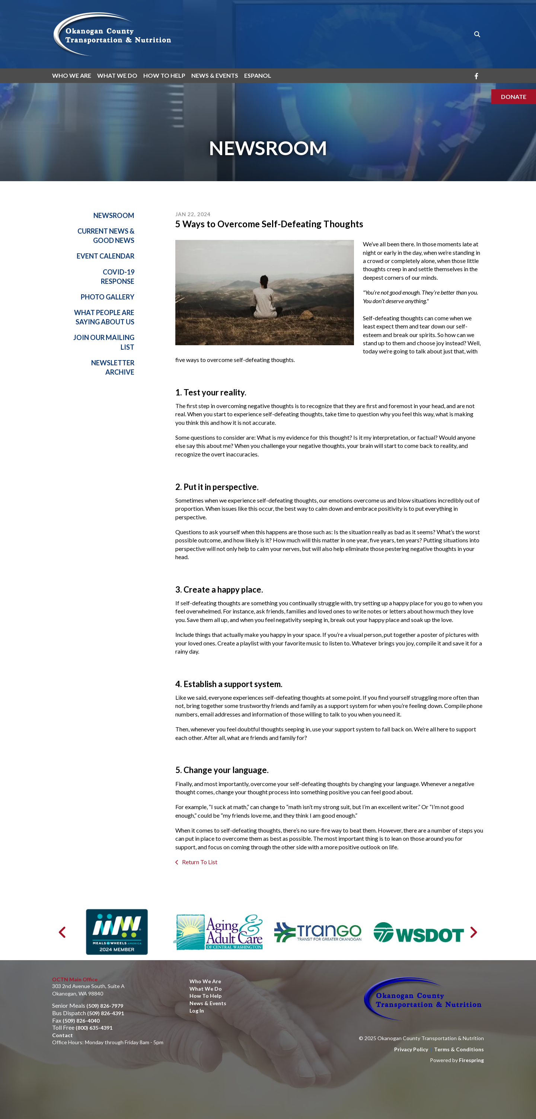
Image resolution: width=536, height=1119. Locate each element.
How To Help (164, 75)
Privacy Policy (411, 1049)
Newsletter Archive (112, 367)
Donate (513, 96)
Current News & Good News (105, 236)
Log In (196, 1010)
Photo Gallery (107, 297)
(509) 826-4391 (105, 1013)
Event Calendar (105, 256)
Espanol (257, 75)
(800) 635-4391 (94, 1028)
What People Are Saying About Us (104, 317)
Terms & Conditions (459, 1049)
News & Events (214, 75)
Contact (62, 1035)
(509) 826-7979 (104, 1006)
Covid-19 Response (117, 276)
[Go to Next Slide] (473, 932)
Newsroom (113, 215)
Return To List (199, 862)
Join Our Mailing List (103, 342)
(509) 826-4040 (81, 1020)
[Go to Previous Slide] (62, 932)
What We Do (117, 75)
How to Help (205, 996)
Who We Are (71, 75)
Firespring (471, 1060)
